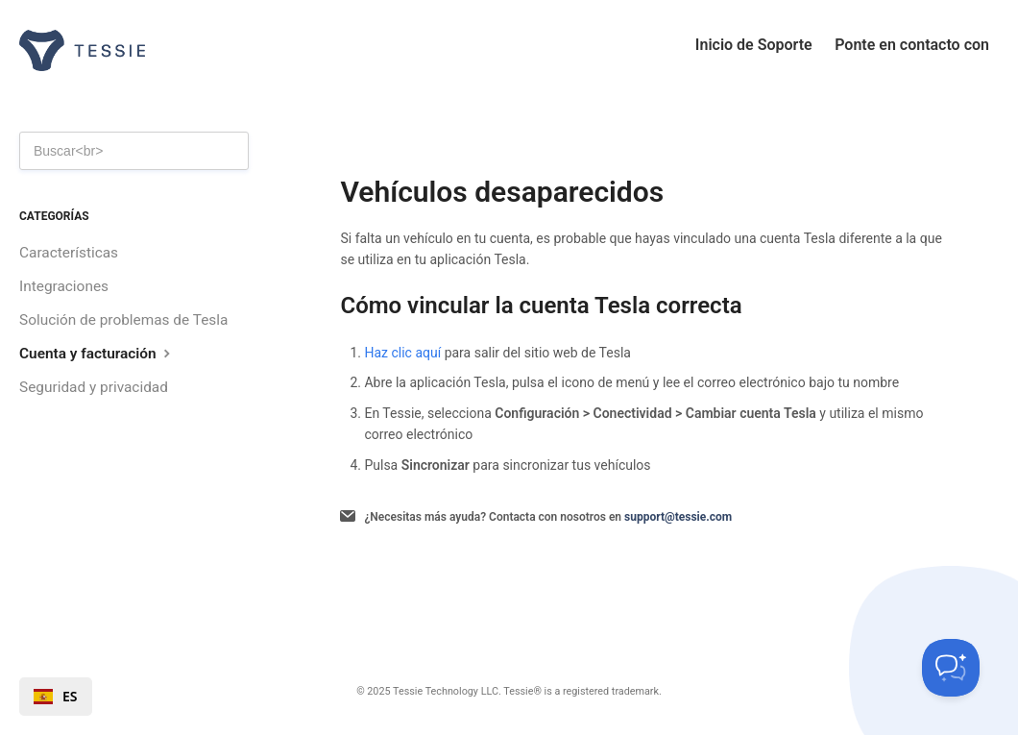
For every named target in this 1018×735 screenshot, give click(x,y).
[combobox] (55, 696)
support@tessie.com (678, 517)
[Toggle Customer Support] (951, 668)
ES (56, 696)
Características (68, 252)
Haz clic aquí (402, 352)
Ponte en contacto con (912, 45)
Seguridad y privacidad (93, 387)
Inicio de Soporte (753, 45)
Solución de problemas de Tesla (123, 320)
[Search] (134, 151)
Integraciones (64, 286)
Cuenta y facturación (97, 353)
